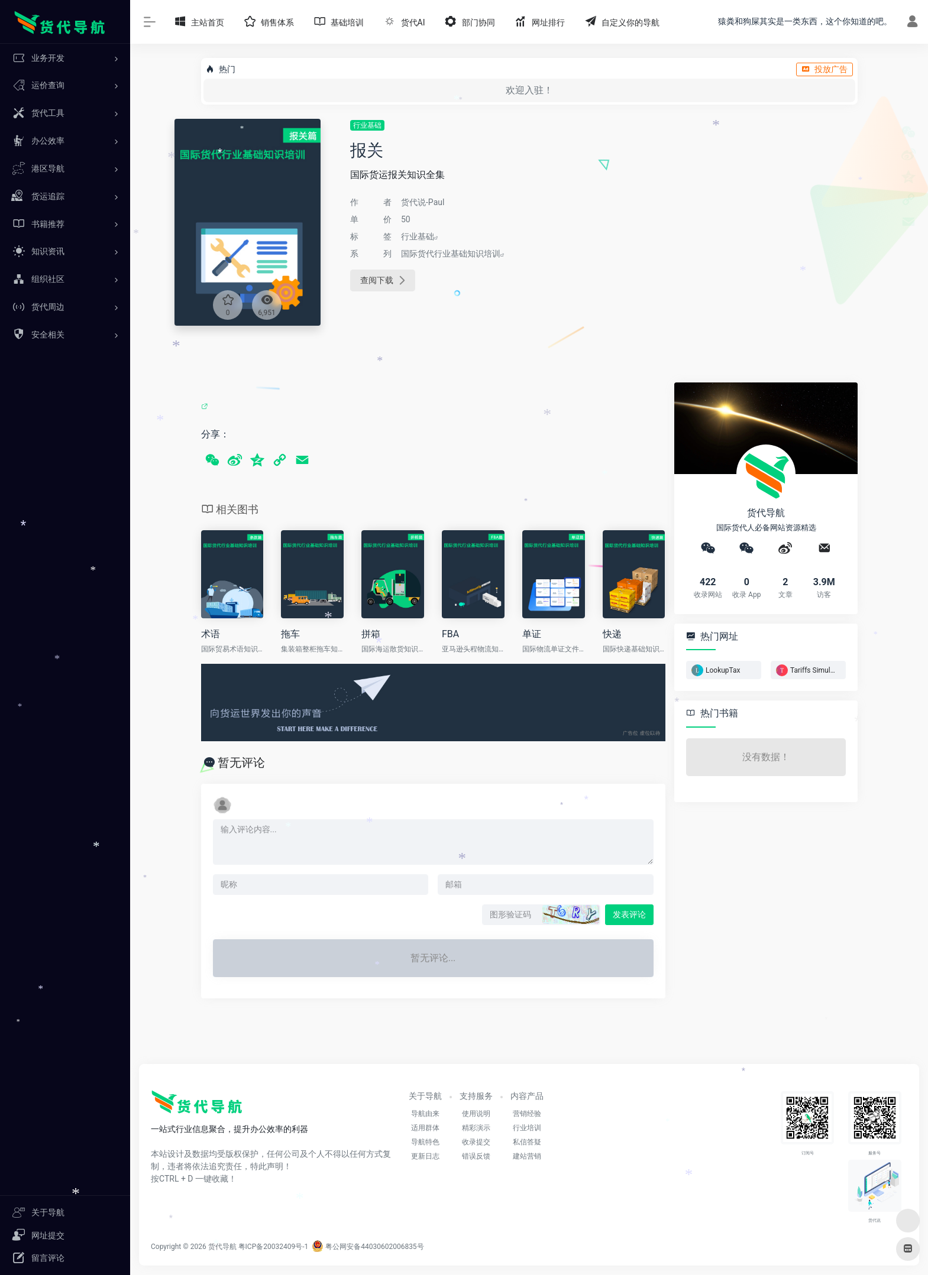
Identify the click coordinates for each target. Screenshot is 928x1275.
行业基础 (367, 125)
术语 (210, 634)
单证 (531, 634)
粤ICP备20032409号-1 (273, 1246)
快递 (612, 634)
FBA (450, 634)
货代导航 (222, 1246)
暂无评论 (241, 762)
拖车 (290, 634)
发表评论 (629, 914)
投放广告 (824, 69)
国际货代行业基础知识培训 (450, 253)
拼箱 (370, 634)
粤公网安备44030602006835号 (367, 1246)
